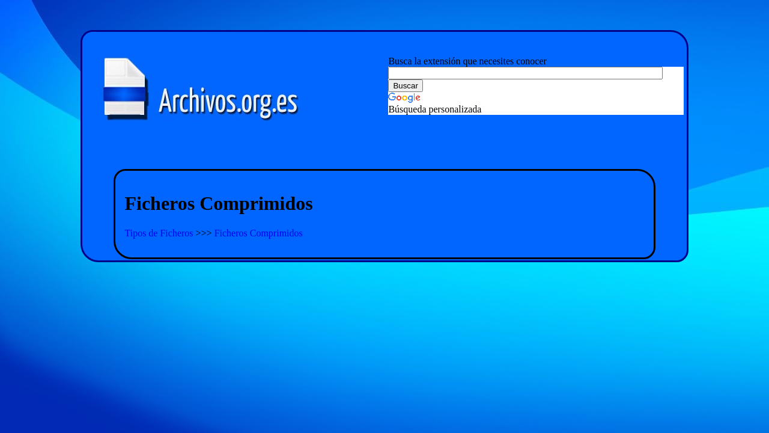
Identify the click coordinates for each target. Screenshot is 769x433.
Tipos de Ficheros (159, 233)
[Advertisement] (384, 153)
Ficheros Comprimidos (258, 233)
